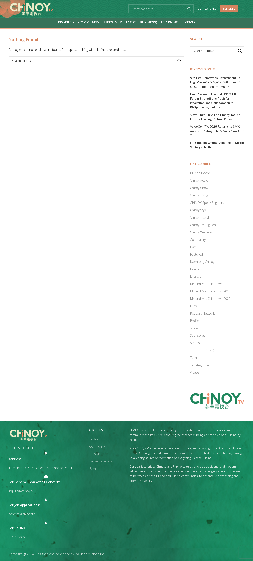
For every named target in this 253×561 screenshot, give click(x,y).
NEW (193, 306)
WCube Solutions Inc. (90, 554)
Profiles (195, 321)
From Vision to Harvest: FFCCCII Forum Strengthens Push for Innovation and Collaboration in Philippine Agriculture (213, 101)
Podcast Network (202, 313)
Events (194, 247)
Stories (195, 343)
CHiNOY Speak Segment (207, 203)
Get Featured (207, 9)
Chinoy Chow (199, 188)
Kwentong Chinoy (202, 262)
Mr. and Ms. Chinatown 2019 (210, 291)
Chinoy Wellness (201, 232)
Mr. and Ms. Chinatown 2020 (210, 299)
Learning (196, 269)
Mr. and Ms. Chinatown (206, 284)
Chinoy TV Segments (204, 225)
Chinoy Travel (199, 217)
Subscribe (229, 8)
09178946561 (18, 537)
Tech (193, 358)
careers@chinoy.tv (22, 514)
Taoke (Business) (202, 350)
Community (198, 240)
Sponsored (198, 336)
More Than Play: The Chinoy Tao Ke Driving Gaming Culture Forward (215, 117)
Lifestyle (195, 276)
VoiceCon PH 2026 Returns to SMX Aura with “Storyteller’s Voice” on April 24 (217, 131)
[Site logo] (32, 9)
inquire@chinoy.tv (21, 491)
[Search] (161, 9)
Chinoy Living (199, 195)
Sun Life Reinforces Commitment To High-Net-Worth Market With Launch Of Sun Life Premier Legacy (215, 82)
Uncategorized (200, 365)
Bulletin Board (200, 173)
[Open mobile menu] (243, 9)
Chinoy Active (199, 180)
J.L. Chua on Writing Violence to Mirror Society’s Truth (217, 145)
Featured (196, 254)
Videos (194, 372)
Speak (194, 328)
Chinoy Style (198, 210)
